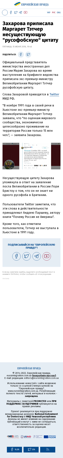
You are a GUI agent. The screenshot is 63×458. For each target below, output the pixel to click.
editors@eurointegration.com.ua (41, 378)
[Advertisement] (31, 310)
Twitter (54, 94)
